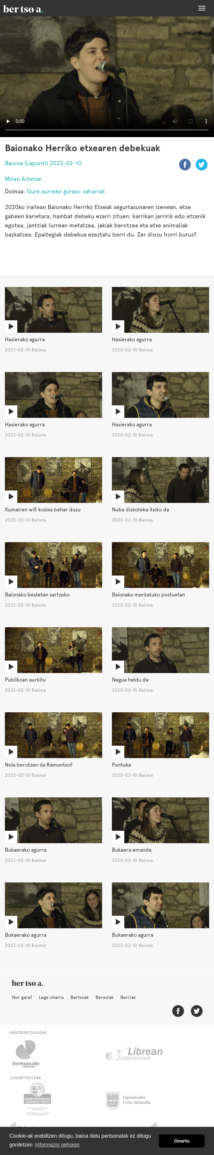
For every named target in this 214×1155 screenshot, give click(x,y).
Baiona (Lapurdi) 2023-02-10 (43, 163)
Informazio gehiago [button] (57, 1144)
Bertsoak (79, 997)
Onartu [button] (182, 1141)
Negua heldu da (130, 680)
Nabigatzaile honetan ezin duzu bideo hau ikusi (107, 76)
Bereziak (105, 997)
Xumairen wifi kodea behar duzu (43, 509)
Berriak (128, 997)
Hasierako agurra (25, 339)
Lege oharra (51, 997)
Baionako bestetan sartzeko (37, 595)
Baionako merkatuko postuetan (148, 595)
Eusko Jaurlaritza (37, 1099)
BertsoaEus (32, 8)
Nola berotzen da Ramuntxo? (38, 765)
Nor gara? (22, 997)
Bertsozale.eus (30, 1054)
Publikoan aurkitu (25, 680)
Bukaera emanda (131, 850)
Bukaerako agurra (25, 850)
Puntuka (121, 765)
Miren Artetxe (23, 178)
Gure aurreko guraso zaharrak (66, 191)
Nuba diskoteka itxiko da (140, 509)
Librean (134, 1054)
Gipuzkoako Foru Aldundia (132, 1099)
